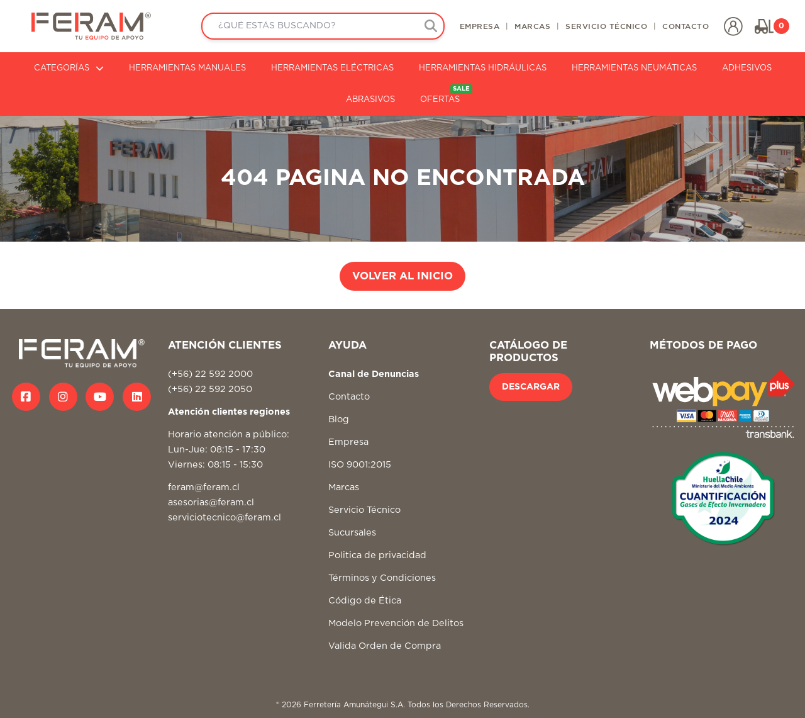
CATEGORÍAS (69, 68)
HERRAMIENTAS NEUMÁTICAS (634, 68)
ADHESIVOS (747, 68)
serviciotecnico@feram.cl (224, 517)
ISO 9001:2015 (359, 464)
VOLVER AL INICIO (402, 276)
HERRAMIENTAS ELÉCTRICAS (332, 68)
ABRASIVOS (370, 100)
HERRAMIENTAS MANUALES (187, 68)
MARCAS (532, 25)
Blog (338, 419)
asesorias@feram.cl (211, 502)
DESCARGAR (531, 387)
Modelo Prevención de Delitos (396, 623)
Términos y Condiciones (382, 578)
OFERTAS (446, 94)
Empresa (348, 442)
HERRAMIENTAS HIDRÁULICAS (483, 68)
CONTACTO (685, 25)
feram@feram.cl (204, 487)
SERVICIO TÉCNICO (606, 25)
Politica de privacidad (377, 555)
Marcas (343, 487)
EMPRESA (480, 25)
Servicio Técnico (364, 510)
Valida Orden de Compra (384, 646)
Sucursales (352, 532)
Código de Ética (364, 600)
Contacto (349, 396)
